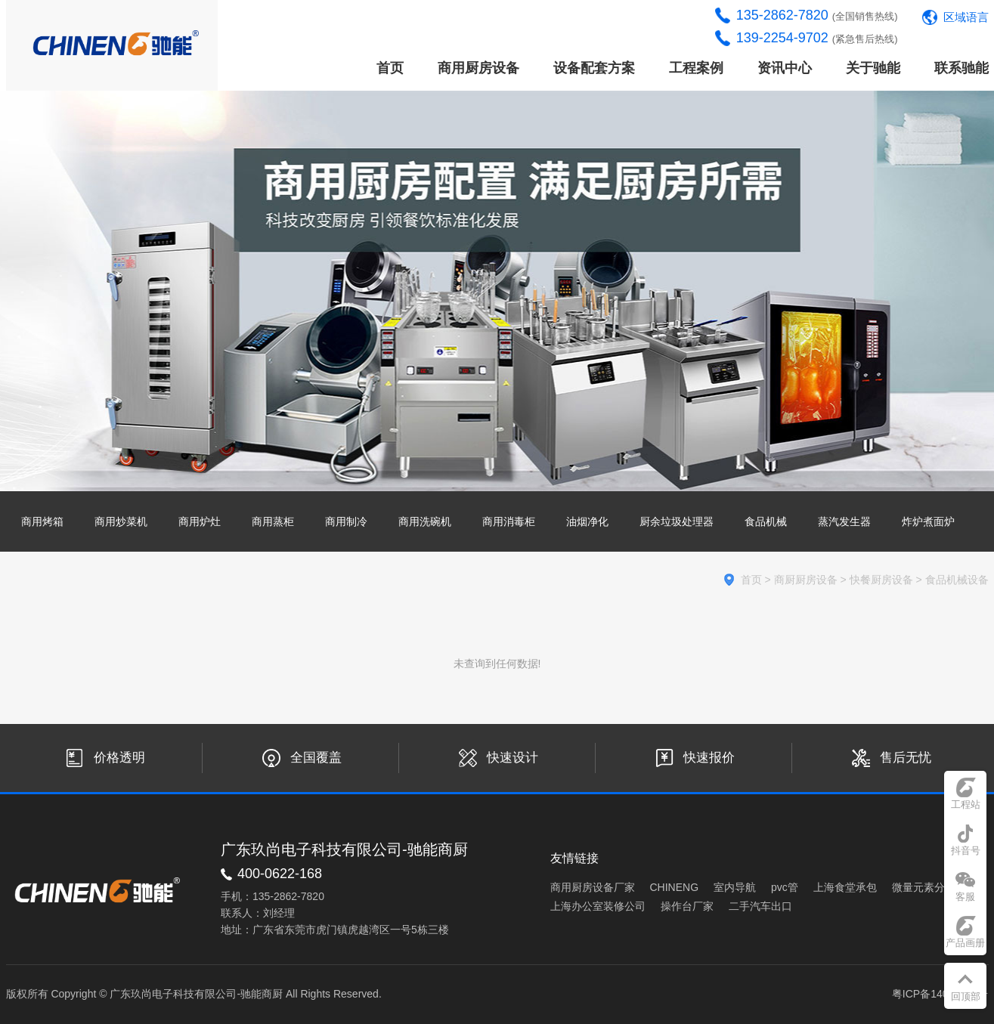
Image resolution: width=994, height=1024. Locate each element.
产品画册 (965, 942)
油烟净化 (587, 521)
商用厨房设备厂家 (592, 887)
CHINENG (674, 887)
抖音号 (965, 850)
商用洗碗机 (424, 521)
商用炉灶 (199, 521)
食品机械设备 (957, 580)
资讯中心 (784, 68)
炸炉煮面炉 (928, 521)
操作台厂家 (687, 906)
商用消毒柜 (508, 521)
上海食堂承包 (845, 887)
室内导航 (735, 887)
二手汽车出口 (760, 906)
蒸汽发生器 (844, 521)
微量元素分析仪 (929, 887)
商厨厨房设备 (806, 580)
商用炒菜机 (120, 521)
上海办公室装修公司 (598, 906)
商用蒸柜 (273, 521)
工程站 (965, 804)
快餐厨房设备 (881, 580)
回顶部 (965, 996)
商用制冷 (346, 521)
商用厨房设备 (478, 68)
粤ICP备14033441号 (940, 994)
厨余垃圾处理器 (676, 521)
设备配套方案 (594, 68)
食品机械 (766, 521)
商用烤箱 (42, 521)
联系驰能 (961, 68)
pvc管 (784, 887)
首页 (390, 68)
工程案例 (696, 68)
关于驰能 (873, 68)
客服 (965, 896)
